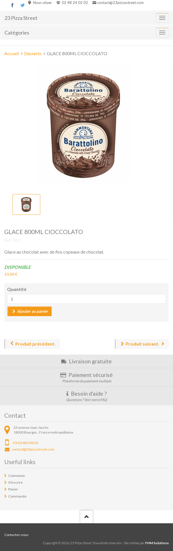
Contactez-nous (16, 535)
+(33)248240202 (25, 443)
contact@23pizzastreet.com (120, 2)
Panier (13, 489)
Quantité (16, 289)
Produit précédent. (35, 343)
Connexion (16, 475)
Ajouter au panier (32, 311)
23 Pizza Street (21, 18)
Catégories (17, 32)
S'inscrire (15, 482)
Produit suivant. (142, 343)
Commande (17, 496)
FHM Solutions (157, 543)
